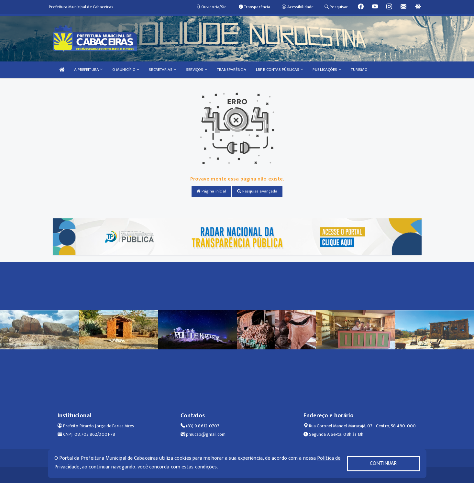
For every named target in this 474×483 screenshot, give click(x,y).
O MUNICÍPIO (125, 69)
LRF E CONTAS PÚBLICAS (279, 69)
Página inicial (211, 191)
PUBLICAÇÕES (327, 69)
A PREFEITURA (88, 69)
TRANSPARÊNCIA (231, 69)
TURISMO (359, 69)
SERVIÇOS (196, 69)
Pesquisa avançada (257, 191)
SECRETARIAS (162, 69)
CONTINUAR (383, 463)
